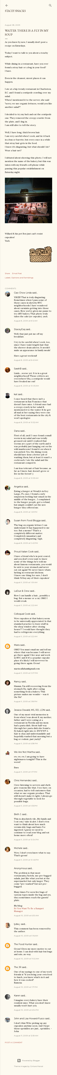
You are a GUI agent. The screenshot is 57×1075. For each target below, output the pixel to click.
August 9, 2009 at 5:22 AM (25, 636)
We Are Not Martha (24, 752)
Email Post (17, 273)
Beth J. (17, 814)
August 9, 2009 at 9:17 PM (25, 772)
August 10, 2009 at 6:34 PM (26, 1010)
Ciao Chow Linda (23, 292)
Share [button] (7, 273)
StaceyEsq (19, 329)
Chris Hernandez (23, 780)
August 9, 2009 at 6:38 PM (26, 743)
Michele (18, 848)
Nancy (17, 681)
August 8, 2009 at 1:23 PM (25, 512)
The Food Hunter (23, 944)
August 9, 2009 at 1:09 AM (25, 582)
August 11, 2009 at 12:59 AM (26, 1035)
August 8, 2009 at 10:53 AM (26, 478)
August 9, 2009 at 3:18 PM (25, 701)
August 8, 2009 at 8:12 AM (25, 321)
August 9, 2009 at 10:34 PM (26, 839)
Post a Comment (13, 1042)
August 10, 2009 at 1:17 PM (26, 987)
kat (15, 394)
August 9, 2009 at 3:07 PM (26, 673)
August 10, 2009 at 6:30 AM (26, 915)
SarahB (17, 368)
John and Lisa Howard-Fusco (29, 1018)
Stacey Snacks (15, 11)
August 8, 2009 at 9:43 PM (26, 543)
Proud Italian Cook (24, 551)
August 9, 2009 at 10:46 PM (26, 860)
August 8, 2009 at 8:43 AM (26, 360)
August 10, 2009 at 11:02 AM (26, 958)
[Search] (50, 5)
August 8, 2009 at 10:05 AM (26, 386)
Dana (17, 431)
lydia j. (17, 924)
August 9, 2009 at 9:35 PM (25, 806)
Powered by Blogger (28, 1060)
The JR (17, 967)
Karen (17, 995)
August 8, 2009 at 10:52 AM (26, 422)
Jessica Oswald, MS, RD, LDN (29, 710)
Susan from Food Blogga (27, 520)
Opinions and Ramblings (22, 277)
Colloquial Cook (22, 614)
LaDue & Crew (21, 591)
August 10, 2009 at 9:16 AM (26, 936)
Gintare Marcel (36, 1066)
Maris (17, 645)
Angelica (18, 486)
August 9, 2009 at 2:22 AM (26, 605)
